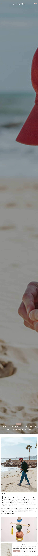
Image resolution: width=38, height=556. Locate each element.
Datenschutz (24, 553)
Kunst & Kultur (18, 423)
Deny (24, 551)
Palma (22, 504)
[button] (36, 544)
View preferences (32, 551)
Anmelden (35, 3)
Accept (17, 551)
